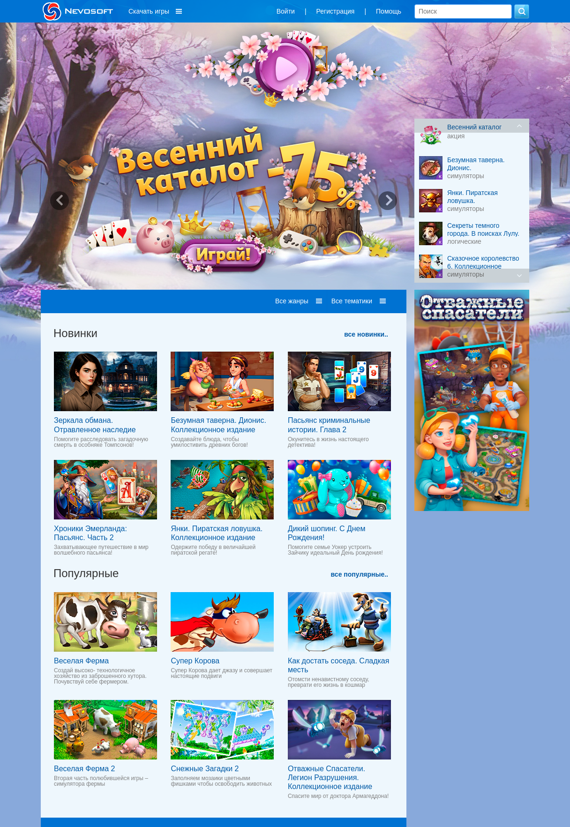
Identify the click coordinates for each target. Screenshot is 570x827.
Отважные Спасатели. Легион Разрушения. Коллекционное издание (330, 777)
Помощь (388, 11)
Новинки (75, 333)
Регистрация (335, 11)
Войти (286, 11)
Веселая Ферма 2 (84, 769)
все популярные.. (359, 574)
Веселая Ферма (81, 661)
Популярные (86, 573)
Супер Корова (195, 661)
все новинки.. (366, 334)
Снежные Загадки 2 (205, 769)
